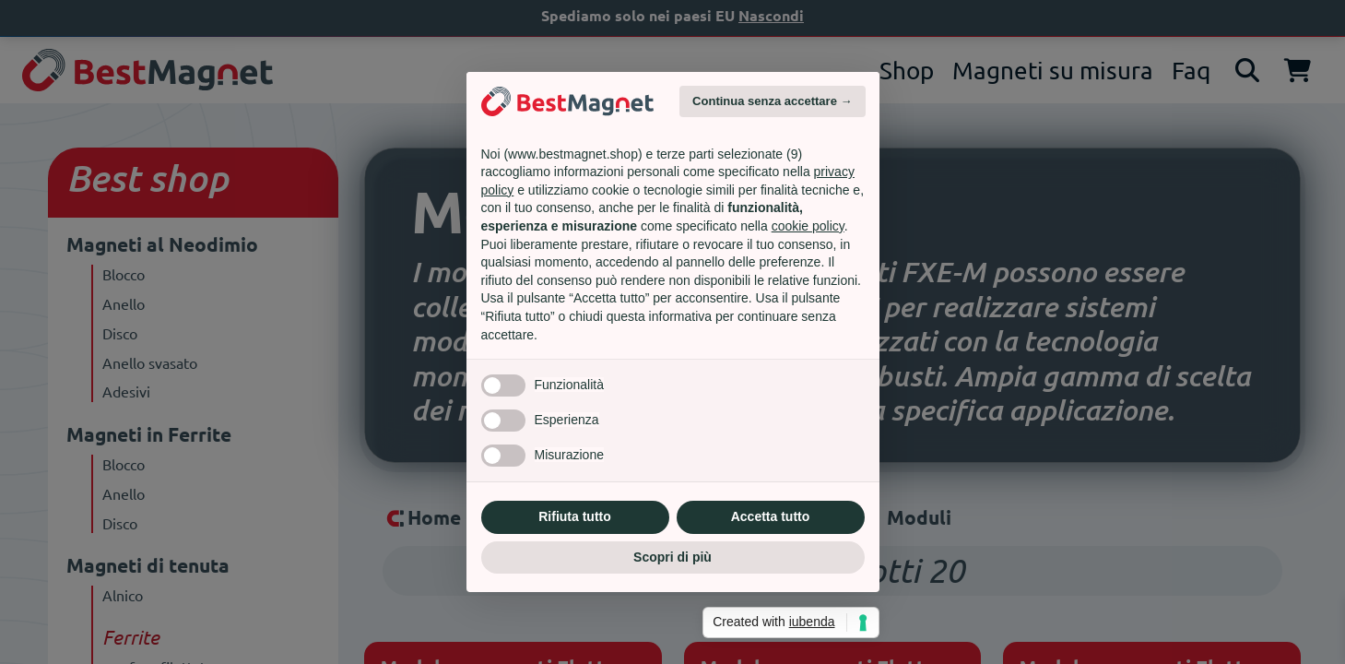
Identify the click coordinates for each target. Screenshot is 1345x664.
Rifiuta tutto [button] (574, 516)
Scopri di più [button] (672, 557)
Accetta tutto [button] (770, 516)
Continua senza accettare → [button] (772, 101)
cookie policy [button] (808, 226)
